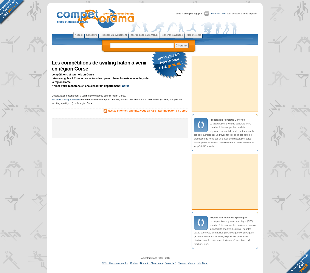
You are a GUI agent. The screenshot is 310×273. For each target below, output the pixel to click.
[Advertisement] (120, 128)
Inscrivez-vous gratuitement (66, 99)
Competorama (94, 19)
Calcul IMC (170, 263)
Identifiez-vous (218, 13)
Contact (134, 263)
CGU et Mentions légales (115, 263)
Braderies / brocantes (151, 263)
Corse (125, 85)
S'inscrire (91, 35)
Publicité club (193, 35)
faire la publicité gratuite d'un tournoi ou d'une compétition (170, 65)
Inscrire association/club (144, 35)
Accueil (79, 35)
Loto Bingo (202, 263)
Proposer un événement (113, 35)
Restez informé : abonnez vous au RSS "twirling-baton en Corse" (148, 110)
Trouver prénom (186, 263)
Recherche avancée (172, 35)
